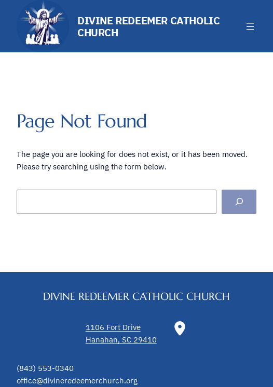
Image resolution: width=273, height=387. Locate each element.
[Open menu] (250, 26)
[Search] (239, 202)
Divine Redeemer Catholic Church (148, 26)
